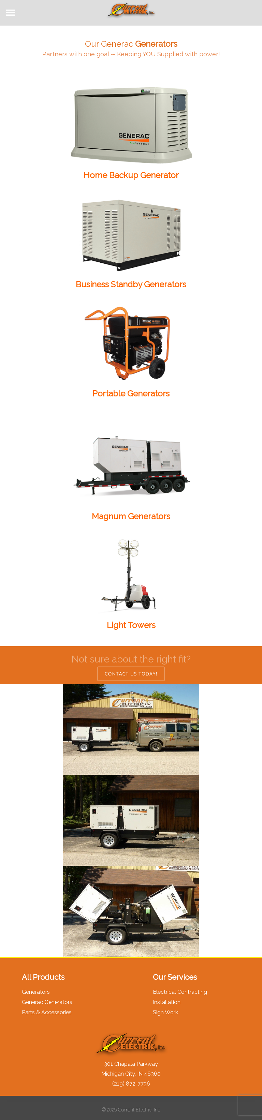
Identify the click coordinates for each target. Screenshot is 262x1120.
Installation (166, 1002)
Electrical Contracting (180, 992)
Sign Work (165, 1012)
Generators (36, 992)
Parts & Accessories (47, 1012)
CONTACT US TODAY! (131, 673)
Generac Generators (47, 1002)
